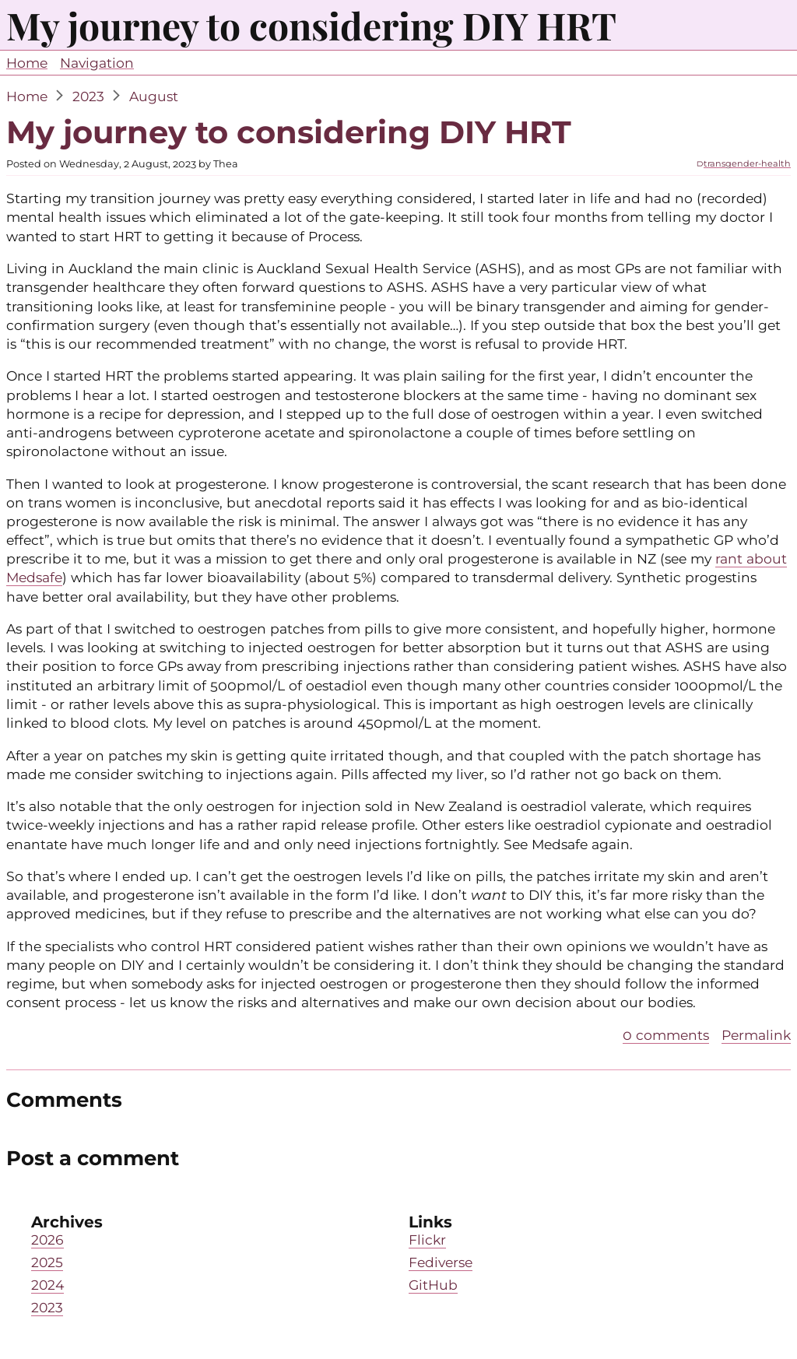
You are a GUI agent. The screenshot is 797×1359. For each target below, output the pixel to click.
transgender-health (747, 163)
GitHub (433, 1284)
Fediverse (440, 1262)
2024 (47, 1284)
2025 (47, 1262)
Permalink (756, 1035)
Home (26, 62)
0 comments (666, 1035)
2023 (88, 96)
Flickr (427, 1239)
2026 (47, 1239)
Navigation (97, 62)
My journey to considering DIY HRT (288, 132)
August (153, 96)
